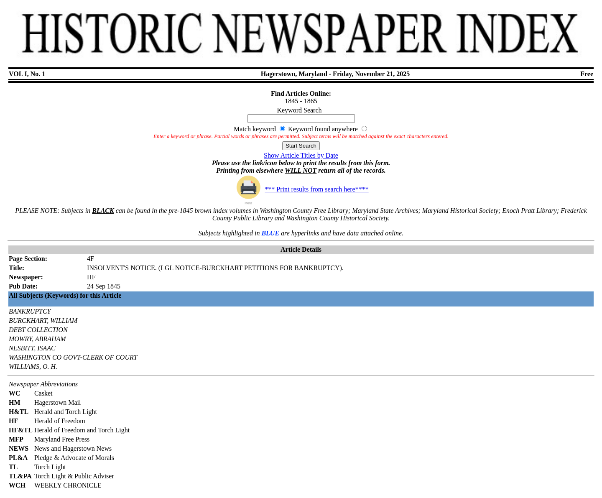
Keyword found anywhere (323, 129)
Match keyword (255, 129)
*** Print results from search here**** (300, 189)
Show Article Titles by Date (301, 155)
